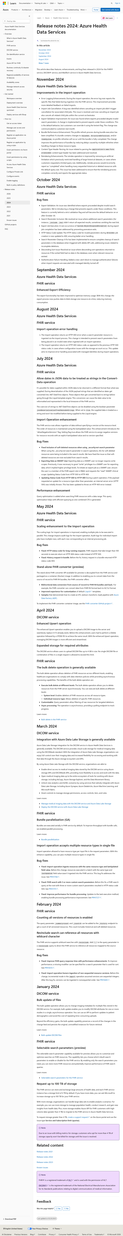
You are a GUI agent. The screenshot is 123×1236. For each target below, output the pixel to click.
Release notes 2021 (45, 1151)
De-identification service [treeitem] (16, 54)
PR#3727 (95, 897)
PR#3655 (48, 967)
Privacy (51, 1234)
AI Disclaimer (7, 1234)
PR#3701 (52, 889)
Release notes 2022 (45, 1157)
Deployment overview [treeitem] (15, 103)
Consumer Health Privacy (68, 1234)
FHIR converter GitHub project (98, 603)
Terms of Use (87, 1234)
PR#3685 (104, 980)
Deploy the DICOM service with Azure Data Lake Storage (64, 807)
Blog (31, 1234)
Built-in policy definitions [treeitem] (16, 185)
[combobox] (16, 21)
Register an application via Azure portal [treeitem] (16, 136)
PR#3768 (54, 876)
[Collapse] (29, 16)
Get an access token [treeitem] (14, 123)
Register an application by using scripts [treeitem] (16, 143)
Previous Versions (20, 1234)
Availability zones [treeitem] (13, 82)
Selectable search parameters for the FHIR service (62, 1077)
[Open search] (111, 3)
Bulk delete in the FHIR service (53, 719)
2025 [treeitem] (9, 198)
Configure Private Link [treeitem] (15, 172)
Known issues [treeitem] (12, 220)
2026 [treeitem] (9, 194)
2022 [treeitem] (9, 211)
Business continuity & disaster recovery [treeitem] (18, 69)
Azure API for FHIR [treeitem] (13, 63)
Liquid (87, 591)
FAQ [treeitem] (6, 229)
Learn (39, 18)
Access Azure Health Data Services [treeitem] (16, 166)
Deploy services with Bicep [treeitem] (16, 114)
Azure (47, 18)
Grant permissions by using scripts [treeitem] (17, 158)
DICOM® (43, 1185)
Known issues (42, 1167)
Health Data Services (60, 18)
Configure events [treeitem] (13, 176)
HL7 (70, 1180)
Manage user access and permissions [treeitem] (16, 129)
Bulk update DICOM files (51, 1035)
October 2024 (44, 53)
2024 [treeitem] (9, 202)
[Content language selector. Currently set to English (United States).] (13, 1229)
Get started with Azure (110, 10)
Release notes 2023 (45, 1162)
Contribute (42, 1234)
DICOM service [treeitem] (12, 50)
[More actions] (117, 18)
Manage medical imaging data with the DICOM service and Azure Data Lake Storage (76, 803)
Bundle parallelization (50, 839)
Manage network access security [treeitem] (16, 88)
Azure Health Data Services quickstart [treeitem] (17, 108)
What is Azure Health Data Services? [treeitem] (16, 39)
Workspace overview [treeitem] (14, 98)
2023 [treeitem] (9, 207)
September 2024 (45, 56)
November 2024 (45, 50)
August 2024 (43, 59)
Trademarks (98, 1234)
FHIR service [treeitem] (11, 45)
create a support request (78, 1117)
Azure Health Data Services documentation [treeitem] (15, 28)
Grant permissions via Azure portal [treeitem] (17, 151)
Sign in (117, 3)
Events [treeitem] (9, 59)
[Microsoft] (4, 3)
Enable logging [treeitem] (12, 180)
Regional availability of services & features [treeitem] (18, 76)
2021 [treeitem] (8, 216)
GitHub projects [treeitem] (10, 224)
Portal (96, 10)
